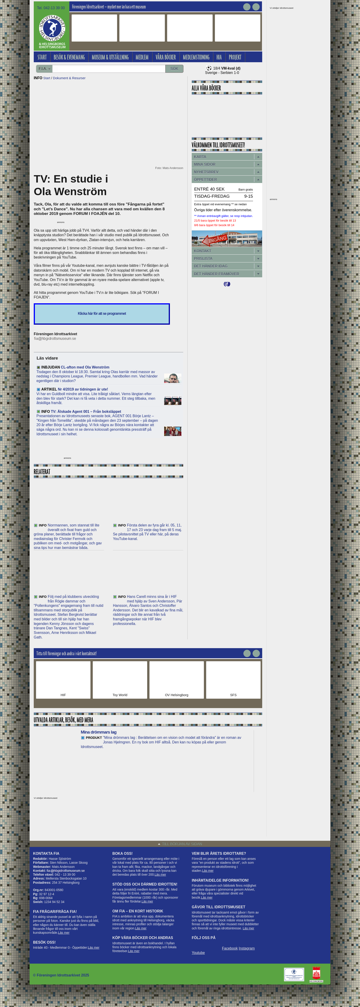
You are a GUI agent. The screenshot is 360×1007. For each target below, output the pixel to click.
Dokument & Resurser (69, 78)
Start (46, 78)
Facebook (230, 948)
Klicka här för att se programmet (102, 313)
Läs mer (64, 932)
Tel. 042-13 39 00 (51, 8)
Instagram (247, 948)
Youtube (198, 953)
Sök (174, 69)
